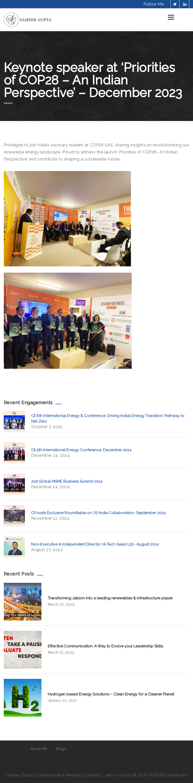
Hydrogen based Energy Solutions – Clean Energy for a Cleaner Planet (111, 694)
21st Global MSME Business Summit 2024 (66, 481)
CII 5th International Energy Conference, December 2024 (81, 450)
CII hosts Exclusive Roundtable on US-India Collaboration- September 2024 (98, 513)
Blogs (61, 749)
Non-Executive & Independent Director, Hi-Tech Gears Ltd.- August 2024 (95, 544)
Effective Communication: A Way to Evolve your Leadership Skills (105, 646)
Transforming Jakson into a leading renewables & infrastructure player (110, 598)
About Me (38, 749)
